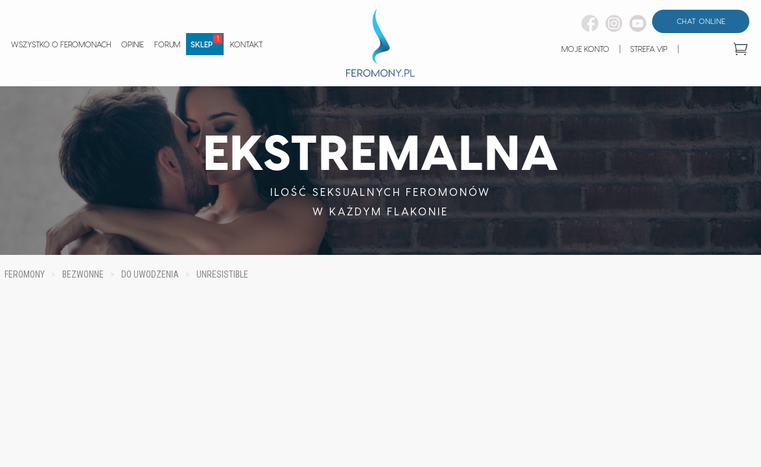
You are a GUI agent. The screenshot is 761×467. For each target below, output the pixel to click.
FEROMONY (25, 274)
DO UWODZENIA (150, 274)
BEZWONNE (83, 274)
